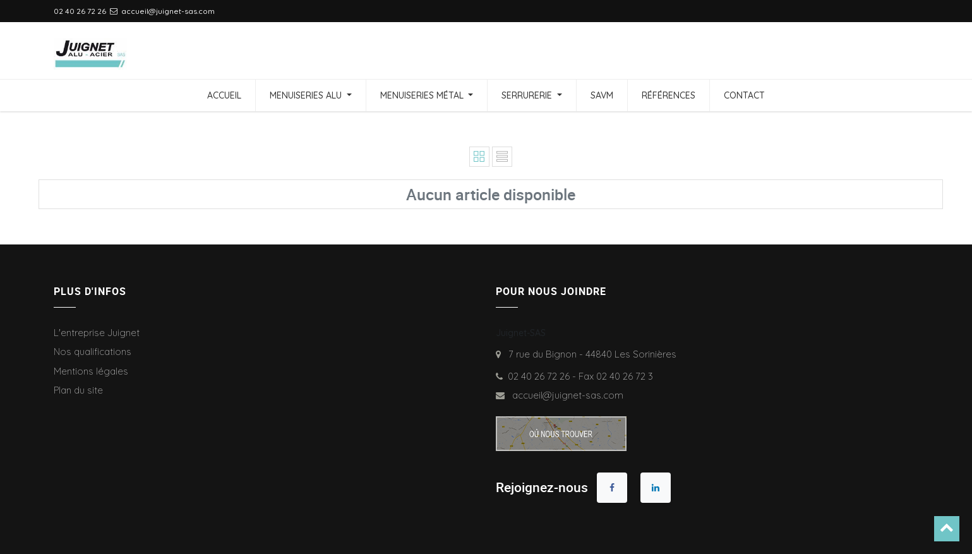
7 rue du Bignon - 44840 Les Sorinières (589, 354)
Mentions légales (91, 371)
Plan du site (78, 390)
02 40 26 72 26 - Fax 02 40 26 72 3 (580, 376)
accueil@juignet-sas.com (565, 395)
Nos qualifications (92, 352)
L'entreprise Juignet (97, 333)
